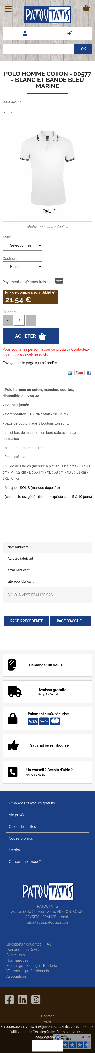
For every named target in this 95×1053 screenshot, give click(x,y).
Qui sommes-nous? (25, 862)
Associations (16, 976)
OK (47, 1046)
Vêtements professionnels (27, 971)
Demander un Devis (22, 950)
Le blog (15, 850)
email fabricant (19, 570)
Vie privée (17, 815)
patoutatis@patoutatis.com (47, 922)
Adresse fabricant (20, 558)
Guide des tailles (22, 827)
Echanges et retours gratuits (32, 803)
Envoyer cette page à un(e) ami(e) (30, 363)
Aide (47, 1021)
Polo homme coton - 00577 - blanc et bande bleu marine (47, 80)
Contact (47, 1016)
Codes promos (21, 838)
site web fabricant (21, 581)
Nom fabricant (18, 547)
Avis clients (15, 955)
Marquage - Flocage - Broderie (31, 966)
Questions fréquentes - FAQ (29, 944)
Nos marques (17, 960)
